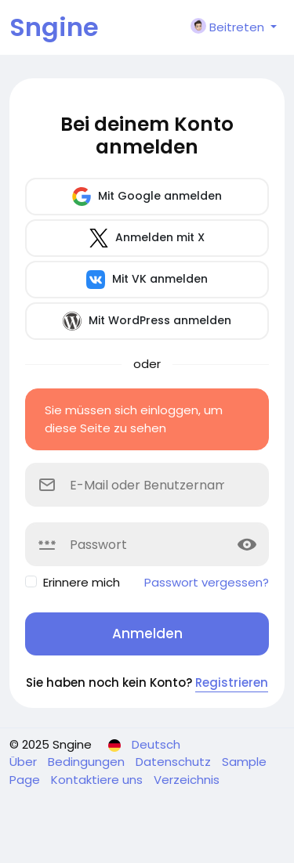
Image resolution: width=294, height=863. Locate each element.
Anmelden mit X (147, 238)
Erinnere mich (81, 582)
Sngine (54, 27)
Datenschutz (175, 761)
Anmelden (147, 633)
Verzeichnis (187, 779)
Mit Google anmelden (147, 196)
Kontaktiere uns (98, 779)
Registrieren (231, 682)
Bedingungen (88, 761)
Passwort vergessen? (206, 582)
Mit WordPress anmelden (147, 321)
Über (24, 761)
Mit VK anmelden (147, 279)
